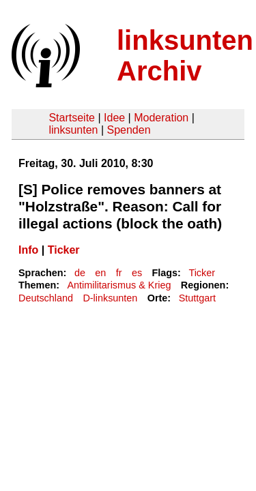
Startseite (71, 117)
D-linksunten (110, 298)
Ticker (64, 250)
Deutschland (45, 298)
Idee (114, 117)
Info (28, 250)
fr (119, 272)
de (79, 272)
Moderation (161, 117)
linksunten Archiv (185, 55)
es (137, 272)
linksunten (73, 130)
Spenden (128, 130)
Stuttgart (197, 298)
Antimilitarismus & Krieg (119, 285)
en (100, 272)
